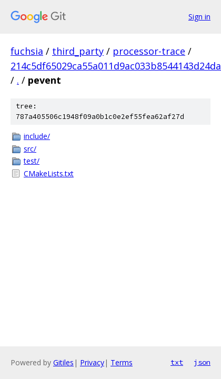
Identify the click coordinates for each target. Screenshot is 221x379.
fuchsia (27, 51)
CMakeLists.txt (49, 173)
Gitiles (63, 362)
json (202, 362)
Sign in (199, 17)
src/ (30, 149)
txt (176, 362)
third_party (78, 51)
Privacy (92, 362)
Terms (121, 362)
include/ (37, 136)
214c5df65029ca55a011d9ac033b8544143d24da (116, 65)
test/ (31, 161)
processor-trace (149, 51)
